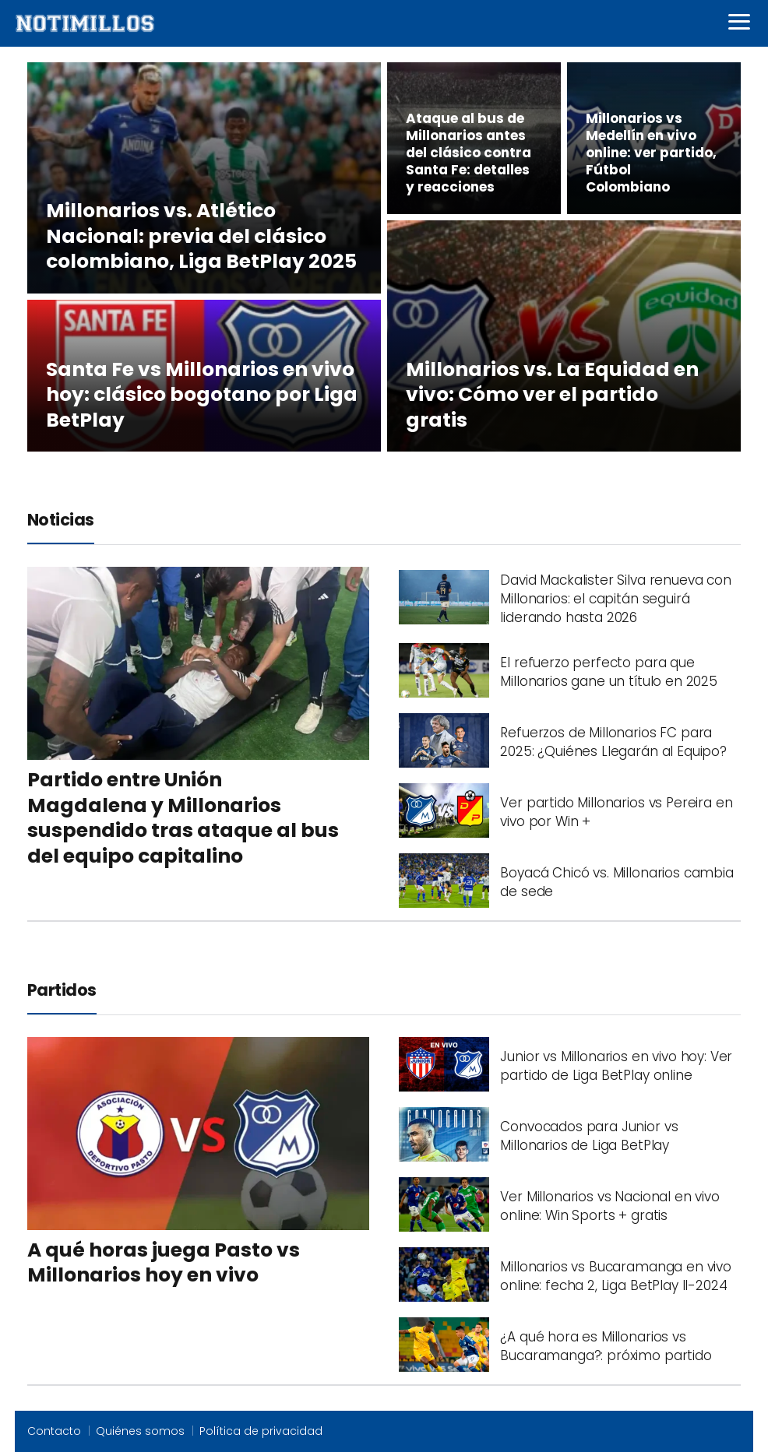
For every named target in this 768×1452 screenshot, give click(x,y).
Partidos (62, 989)
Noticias (60, 519)
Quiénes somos (140, 1431)
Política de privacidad (260, 1431)
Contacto (54, 1431)
